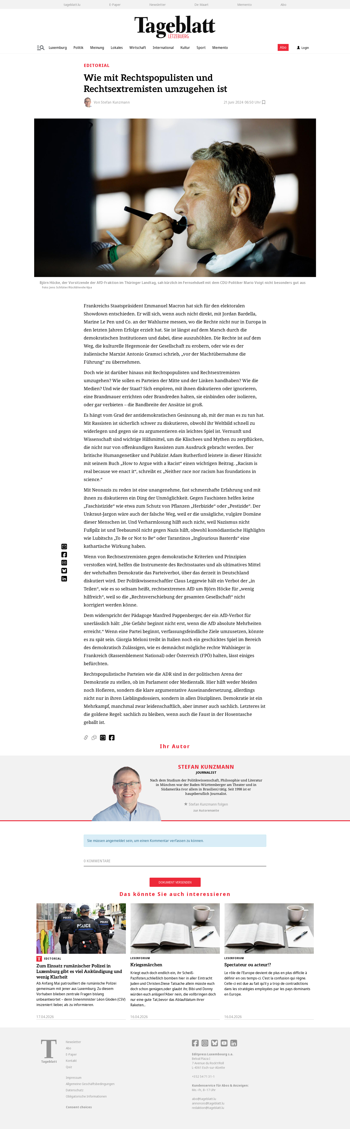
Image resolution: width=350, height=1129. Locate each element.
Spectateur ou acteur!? (247, 965)
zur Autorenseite (206, 810)
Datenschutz (74, 1090)
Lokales (117, 47)
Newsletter (157, 4)
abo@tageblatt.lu (204, 1099)
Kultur (185, 47)
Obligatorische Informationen (86, 1096)
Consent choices (79, 1107)
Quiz (69, 1067)
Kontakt (71, 1060)
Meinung (97, 47)
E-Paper (115, 4)
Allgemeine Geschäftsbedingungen (90, 1084)
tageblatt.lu (72, 4)
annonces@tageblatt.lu (208, 1103)
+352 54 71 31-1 (203, 1076)
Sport (201, 47)
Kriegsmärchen (146, 965)
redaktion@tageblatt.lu (208, 1108)
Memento (244, 4)
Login (303, 48)
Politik (78, 47)
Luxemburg (58, 47)
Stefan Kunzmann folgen (206, 804)
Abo (283, 4)
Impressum (73, 1077)
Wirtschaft (137, 47)
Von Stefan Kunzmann (112, 102)
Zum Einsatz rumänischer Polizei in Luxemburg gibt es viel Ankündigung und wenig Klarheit (79, 971)
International (163, 47)
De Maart (201, 4)
